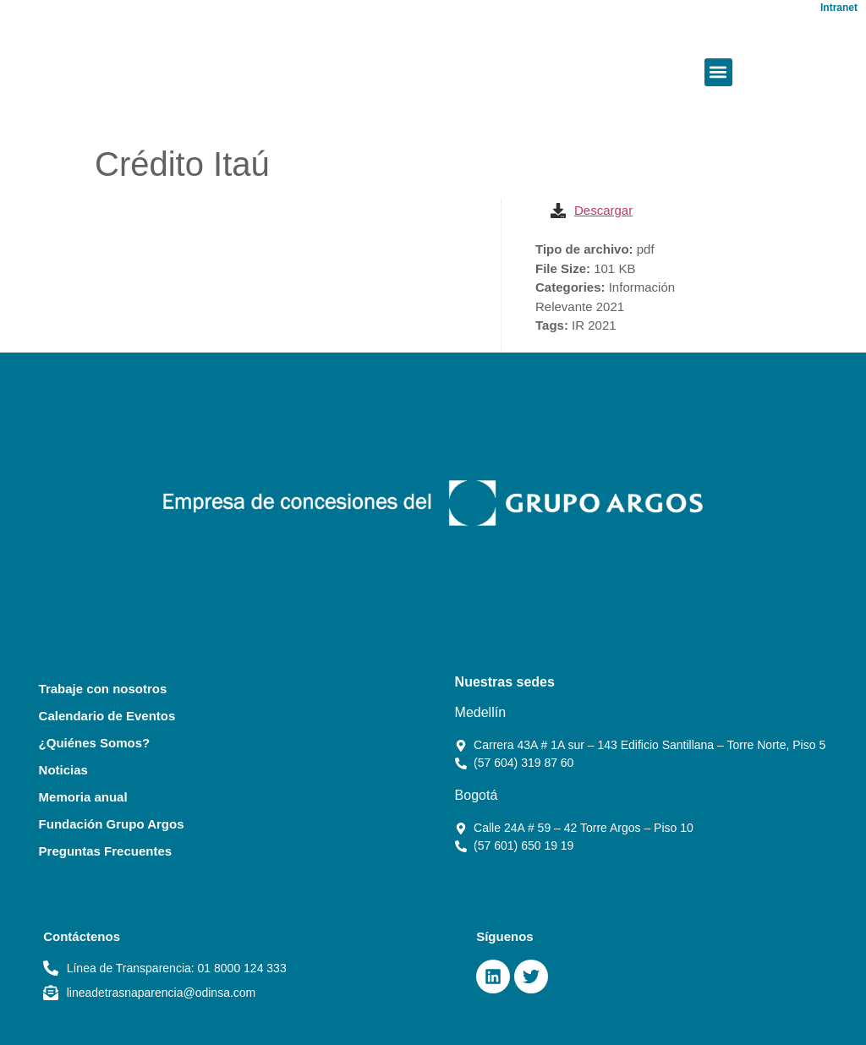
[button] (718, 72)
